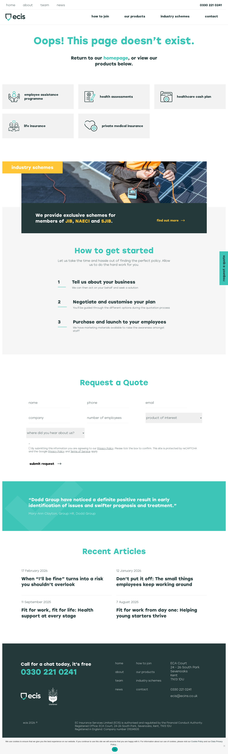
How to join (100, 16)
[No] (224, 745)
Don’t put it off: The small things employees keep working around (154, 581)
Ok (114, 749)
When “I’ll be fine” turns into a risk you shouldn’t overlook (62, 581)
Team (44, 5)
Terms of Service (80, 451)
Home (10, 5)
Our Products (134, 16)
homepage (116, 58)
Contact (211, 16)
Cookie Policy (197, 741)
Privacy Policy (105, 448)
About (28, 5)
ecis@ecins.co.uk (184, 696)
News (61, 5)
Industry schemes (175, 16)
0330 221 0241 (211, 5)
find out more (168, 220)
